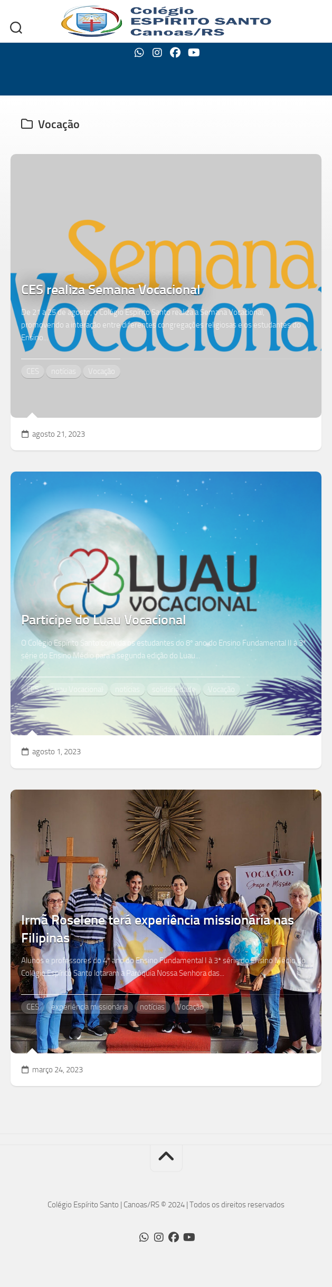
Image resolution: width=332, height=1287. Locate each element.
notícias (63, 371)
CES (32, 371)
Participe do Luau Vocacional (103, 620)
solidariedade (174, 689)
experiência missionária (89, 1007)
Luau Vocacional (77, 689)
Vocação (101, 371)
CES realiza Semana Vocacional (111, 290)
